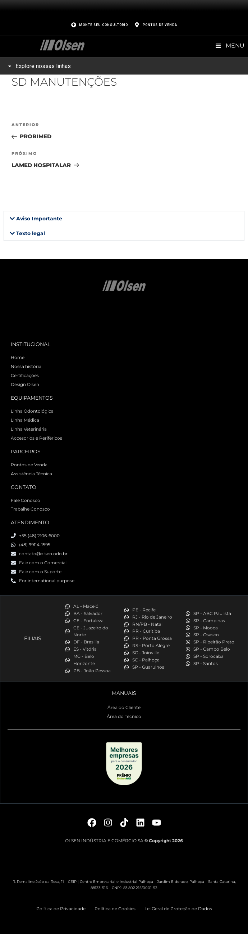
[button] (124, 218)
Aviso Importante (39, 218)
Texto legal (30, 233)
